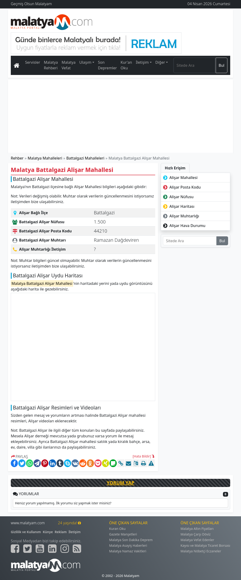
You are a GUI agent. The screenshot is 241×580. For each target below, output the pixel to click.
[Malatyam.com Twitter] (27, 549)
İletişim (74, 532)
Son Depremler (107, 65)
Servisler (32, 62)
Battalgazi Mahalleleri (85, 158)
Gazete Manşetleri (123, 534)
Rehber (17, 158)
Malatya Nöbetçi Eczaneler (201, 551)
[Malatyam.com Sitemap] (77, 549)
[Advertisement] (120, 116)
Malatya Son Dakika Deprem (131, 540)
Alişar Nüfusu (178, 196)
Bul (221, 65)
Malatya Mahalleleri (45, 158)
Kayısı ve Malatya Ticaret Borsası (205, 545)
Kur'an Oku (126, 65)
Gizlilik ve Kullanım (26, 532)
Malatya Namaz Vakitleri (127, 551)
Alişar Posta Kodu (181, 187)
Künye (48, 532)
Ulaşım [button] (85, 62)
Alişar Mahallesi (180, 177)
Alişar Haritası (178, 206)
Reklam (61, 532)
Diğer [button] (160, 62)
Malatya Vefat (69, 65)
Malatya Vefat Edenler (197, 540)
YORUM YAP (120, 483)
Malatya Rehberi (51, 65)
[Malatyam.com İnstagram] (64, 549)
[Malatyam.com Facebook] (15, 549)
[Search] (194, 65)
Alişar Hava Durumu (183, 225)
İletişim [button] (142, 62)
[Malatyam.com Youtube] (40, 549)
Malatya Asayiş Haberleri (128, 545)
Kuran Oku (117, 528)
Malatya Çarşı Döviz (196, 534)
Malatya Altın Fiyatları (197, 528)
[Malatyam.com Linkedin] (52, 549)
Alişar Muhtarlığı (180, 216)
